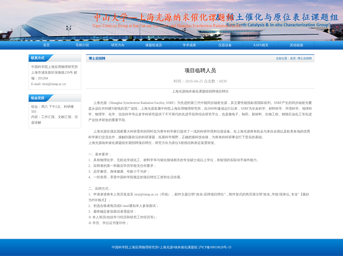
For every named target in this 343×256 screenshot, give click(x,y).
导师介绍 (82, 45)
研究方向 (118, 45)
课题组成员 (153, 45)
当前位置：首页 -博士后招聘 (294, 58)
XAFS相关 (260, 45)
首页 (46, 45)
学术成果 (189, 45)
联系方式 (37, 58)
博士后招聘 (97, 58)
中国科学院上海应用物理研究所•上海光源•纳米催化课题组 (154, 247)
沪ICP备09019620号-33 (214, 247)
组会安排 (37, 98)
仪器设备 (225, 45)
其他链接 (296, 45)
